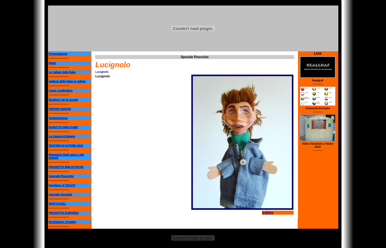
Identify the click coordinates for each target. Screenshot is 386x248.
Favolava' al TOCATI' (62, 185)
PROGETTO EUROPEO (64, 212)
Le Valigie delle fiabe (62, 72)
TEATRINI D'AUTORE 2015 (66, 145)
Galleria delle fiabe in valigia (67, 81)
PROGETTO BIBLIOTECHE (66, 166)
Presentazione (58, 53)
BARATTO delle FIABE (63, 127)
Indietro (268, 212)
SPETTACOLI (57, 203)
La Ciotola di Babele (62, 136)
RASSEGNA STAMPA (62, 222)
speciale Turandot (60, 194)
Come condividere (61, 90)
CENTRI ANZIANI (60, 108)
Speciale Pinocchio (61, 176)
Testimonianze (58, 118)
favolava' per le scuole (63, 99)
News (52, 63)
